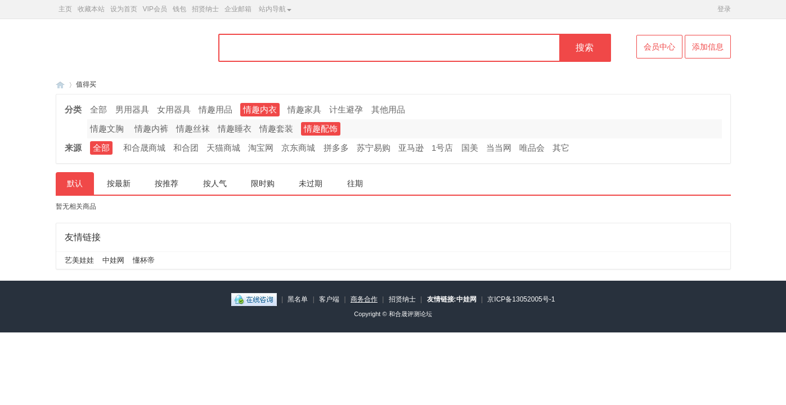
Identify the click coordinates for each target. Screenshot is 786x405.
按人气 (215, 183)
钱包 (179, 9)
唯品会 (532, 147)
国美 (469, 147)
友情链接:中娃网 (452, 299)
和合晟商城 (144, 147)
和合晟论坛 (60, 84)
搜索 (585, 47)
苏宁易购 (373, 147)
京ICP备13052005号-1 (521, 299)
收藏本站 (91, 9)
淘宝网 (260, 147)
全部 (98, 109)
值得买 (86, 84)
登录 (724, 9)
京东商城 (298, 147)
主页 (65, 9)
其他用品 (388, 109)
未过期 (310, 183)
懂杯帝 (144, 260)
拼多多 (336, 147)
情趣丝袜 (193, 128)
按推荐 (166, 183)
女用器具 (174, 109)
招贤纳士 (205, 9)
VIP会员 (155, 9)
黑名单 (298, 299)
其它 (561, 147)
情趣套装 (276, 128)
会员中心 (659, 46)
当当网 (498, 147)
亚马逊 (411, 147)
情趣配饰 (321, 128)
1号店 (442, 147)
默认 (75, 183)
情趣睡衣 (234, 128)
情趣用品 (215, 109)
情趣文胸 (107, 128)
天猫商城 (223, 147)
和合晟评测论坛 (410, 313)
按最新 (119, 183)
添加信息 (708, 46)
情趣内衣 (260, 109)
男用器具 (132, 109)
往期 (355, 183)
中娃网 (113, 260)
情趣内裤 (151, 128)
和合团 (186, 147)
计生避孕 (346, 109)
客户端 (329, 299)
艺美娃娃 (79, 260)
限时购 (263, 183)
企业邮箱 (237, 9)
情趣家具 (304, 109)
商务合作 (364, 299)
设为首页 (123, 9)
